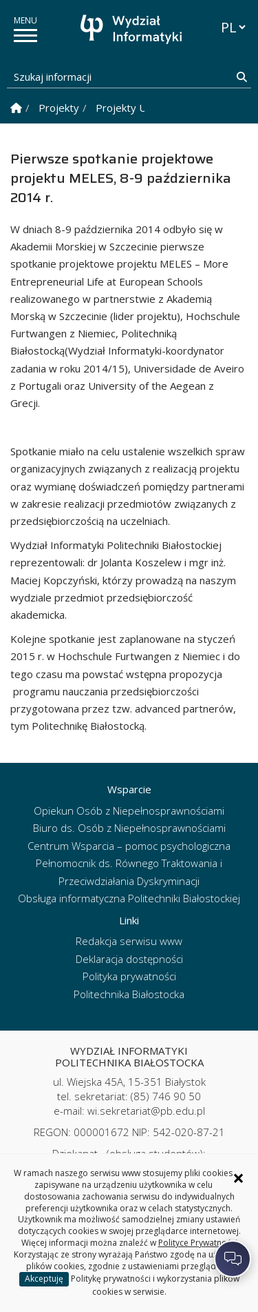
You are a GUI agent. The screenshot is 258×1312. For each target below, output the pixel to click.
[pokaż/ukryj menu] (25, 36)
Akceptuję (44, 1278)
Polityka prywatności (129, 976)
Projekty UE (124, 108)
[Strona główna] (133, 29)
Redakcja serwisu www (129, 941)
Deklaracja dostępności (129, 959)
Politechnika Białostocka (129, 994)
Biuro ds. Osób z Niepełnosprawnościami (129, 828)
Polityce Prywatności (197, 1243)
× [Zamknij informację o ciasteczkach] (238, 1178)
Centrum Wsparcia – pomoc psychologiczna (129, 846)
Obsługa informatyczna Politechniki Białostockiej (129, 898)
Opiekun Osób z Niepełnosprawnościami (129, 810)
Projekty (59, 108)
